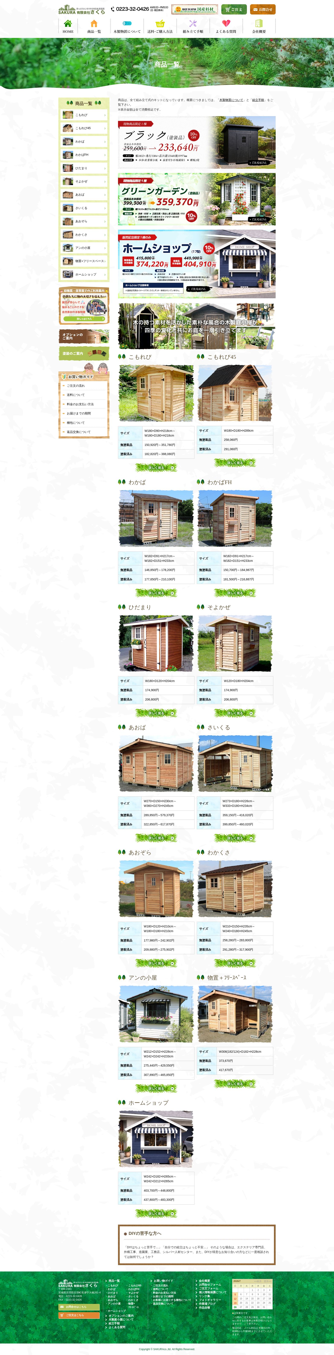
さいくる (81, 208)
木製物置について (231, 100)
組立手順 (258, 100)
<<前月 (258, 1281)
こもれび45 (83, 128)
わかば (79, 141)
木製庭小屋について (121, 1319)
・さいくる (132, 1296)
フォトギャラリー (210, 1300)
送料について (76, 394)
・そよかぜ (132, 1292)
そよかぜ (81, 181)
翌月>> (266, 1281)
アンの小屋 (82, 247)
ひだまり (81, 168)
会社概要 (204, 1280)
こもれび (81, 115)
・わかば (110, 1289)
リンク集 (204, 1296)
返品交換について (79, 432)
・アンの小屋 (113, 1303)
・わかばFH (132, 1289)
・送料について (159, 1289)
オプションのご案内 (121, 1315)
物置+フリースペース (89, 261)
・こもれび (111, 1285)
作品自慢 (204, 1307)
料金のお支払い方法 (80, 404)
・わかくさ (132, 1300)
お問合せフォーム (210, 1284)
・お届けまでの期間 (161, 1296)
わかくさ (81, 234)
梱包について (76, 422)
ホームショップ (85, 274)
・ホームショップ (115, 1310)
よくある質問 (117, 1327)
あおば (79, 194)
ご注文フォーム (208, 1288)
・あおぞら (111, 1300)
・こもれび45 (133, 1285)
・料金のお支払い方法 (163, 1292)
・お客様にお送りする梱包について (170, 1300)
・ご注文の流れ (159, 1285)
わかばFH (81, 154)
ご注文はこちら (75, 1315)
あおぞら (81, 221)
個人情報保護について (213, 1292)
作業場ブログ (207, 1303)
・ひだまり (111, 1292)
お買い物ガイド (163, 1280)
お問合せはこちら (76, 1306)
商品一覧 (114, 1280)
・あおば (110, 1296)
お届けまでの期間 (79, 413)
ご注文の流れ (76, 385)
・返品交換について (161, 1303)
